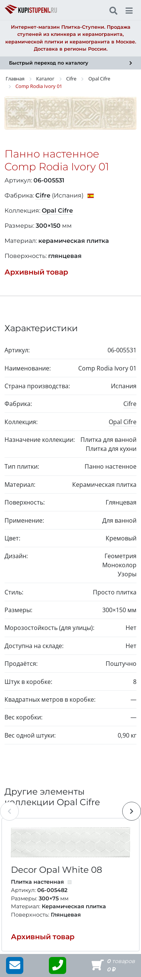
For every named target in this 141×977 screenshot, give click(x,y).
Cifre (71, 78)
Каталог (45, 78)
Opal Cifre (99, 78)
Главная (15, 78)
